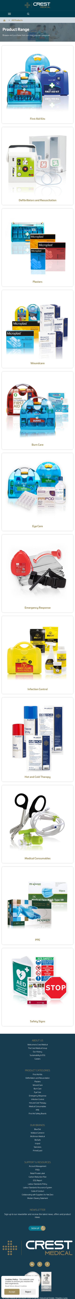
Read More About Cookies (16, 1286)
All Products (17, 20)
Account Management (37, 1166)
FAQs (37, 1170)
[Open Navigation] (9, 13)
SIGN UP (35, 1228)
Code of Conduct (37, 1191)
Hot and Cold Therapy (37, 1103)
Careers (37, 1059)
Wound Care (37, 1085)
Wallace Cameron (37, 1133)
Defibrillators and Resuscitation (38, 1078)
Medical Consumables (37, 1106)
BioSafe (38, 1140)
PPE (37, 1110)
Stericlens (37, 1147)
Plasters (37, 1081)
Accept (12, 1291)
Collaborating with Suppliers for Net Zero (37, 1194)
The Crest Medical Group (37, 1048)
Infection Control (37, 1099)
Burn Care (37, 1088)
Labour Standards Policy (37, 1184)
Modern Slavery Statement (37, 1198)
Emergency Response (37, 1096)
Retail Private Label (37, 1173)
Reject (28, 1291)
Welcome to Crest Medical (37, 1044)
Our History (37, 1051)
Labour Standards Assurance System (37, 1187)
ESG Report (37, 1180)
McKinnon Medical (37, 1136)
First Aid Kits (37, 1074)
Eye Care (37, 1092)
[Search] (28, 13)
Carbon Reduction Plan (37, 1177)
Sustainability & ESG (37, 1055)
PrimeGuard (37, 1150)
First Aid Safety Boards (37, 1113)
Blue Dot (37, 1129)
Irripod (37, 1143)
